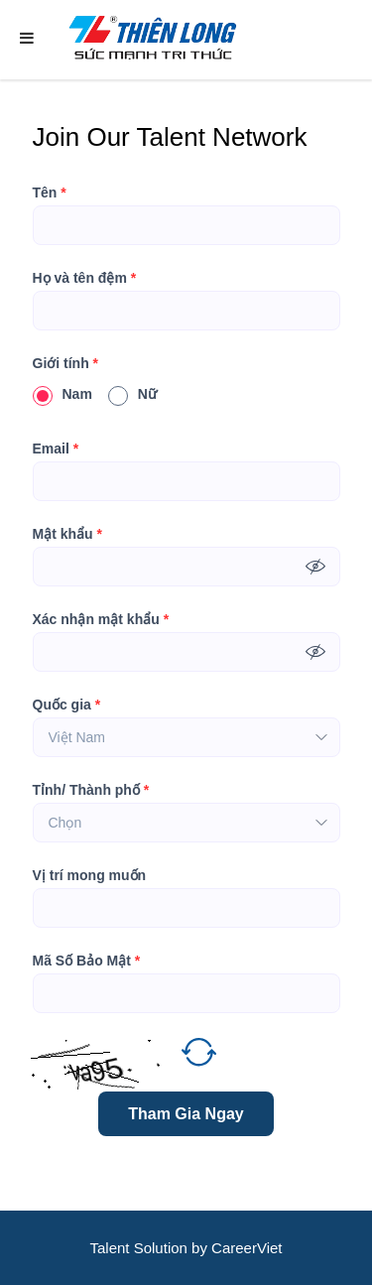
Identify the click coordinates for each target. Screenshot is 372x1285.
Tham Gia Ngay (185, 1113)
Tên (49, 192)
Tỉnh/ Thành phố (91, 790)
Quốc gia (67, 704)
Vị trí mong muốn (90, 875)
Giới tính (66, 363)
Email (56, 448)
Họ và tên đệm (85, 278)
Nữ (132, 394)
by (201, 1247)
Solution (162, 1247)
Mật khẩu (67, 534)
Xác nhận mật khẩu (101, 619)
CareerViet (246, 1247)
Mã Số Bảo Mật (87, 960)
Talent (111, 1247)
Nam (62, 394)
